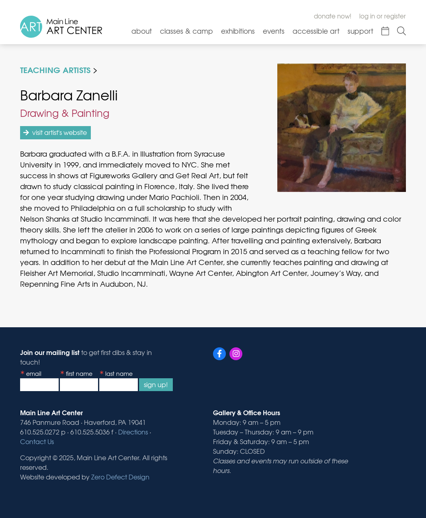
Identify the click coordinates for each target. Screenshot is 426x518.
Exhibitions (238, 31)
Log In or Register (382, 16)
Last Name (119, 373)
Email (33, 373)
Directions (133, 431)
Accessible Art (316, 31)
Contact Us (37, 441)
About (141, 31)
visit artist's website (59, 132)
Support (360, 31)
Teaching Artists (55, 69)
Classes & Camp (186, 31)
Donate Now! (332, 16)
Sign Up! (156, 384)
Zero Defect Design (120, 476)
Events (274, 31)
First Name (79, 373)
